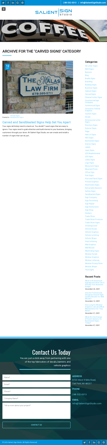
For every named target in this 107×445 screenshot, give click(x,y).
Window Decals (91, 254)
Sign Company (91, 197)
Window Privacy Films (94, 263)
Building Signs (91, 85)
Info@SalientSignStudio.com (93, 3)
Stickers (88, 213)
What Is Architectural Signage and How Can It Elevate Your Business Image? (94, 283)
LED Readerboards (92, 153)
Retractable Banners (93, 188)
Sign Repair (90, 204)
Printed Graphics (92, 182)
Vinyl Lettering (91, 241)
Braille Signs (90, 78)
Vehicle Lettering (92, 235)
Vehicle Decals (91, 229)
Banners (88, 72)
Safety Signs (90, 191)
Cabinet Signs (90, 91)
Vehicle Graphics (92, 232)
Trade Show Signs (92, 223)
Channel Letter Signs (93, 97)
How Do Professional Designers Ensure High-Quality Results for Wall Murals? (94, 296)
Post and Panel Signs (93, 179)
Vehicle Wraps (91, 238)
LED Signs (89, 157)
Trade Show (90, 216)
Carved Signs (15, 116)
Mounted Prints (91, 169)
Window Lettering (92, 260)
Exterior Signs (90, 128)
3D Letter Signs (91, 66)
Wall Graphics (90, 245)
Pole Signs (89, 175)
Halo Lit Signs (90, 135)
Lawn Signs (89, 150)
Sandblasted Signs (17, 117)
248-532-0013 (69, 3)
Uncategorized (91, 226)
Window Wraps (91, 267)
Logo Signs (89, 163)
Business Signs (91, 88)
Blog (87, 75)
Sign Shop (89, 210)
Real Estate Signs (92, 185)
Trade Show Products (94, 219)
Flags (87, 131)
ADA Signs (89, 69)
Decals (88, 117)
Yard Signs (89, 270)
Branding (88, 82)
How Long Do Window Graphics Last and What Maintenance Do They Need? (94, 308)
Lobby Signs (90, 160)
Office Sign (89, 172)
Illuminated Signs (92, 141)
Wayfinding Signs (92, 251)
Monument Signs (92, 166)
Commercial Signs (92, 106)
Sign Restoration (92, 207)
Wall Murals (90, 248)
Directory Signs (91, 125)
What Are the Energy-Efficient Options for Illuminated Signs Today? (94, 320)
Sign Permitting (91, 201)
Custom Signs (90, 114)
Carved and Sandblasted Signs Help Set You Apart (36, 122)
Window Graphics (92, 257)
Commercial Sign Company (92, 101)
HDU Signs (89, 138)
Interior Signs (90, 144)
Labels (87, 147)
